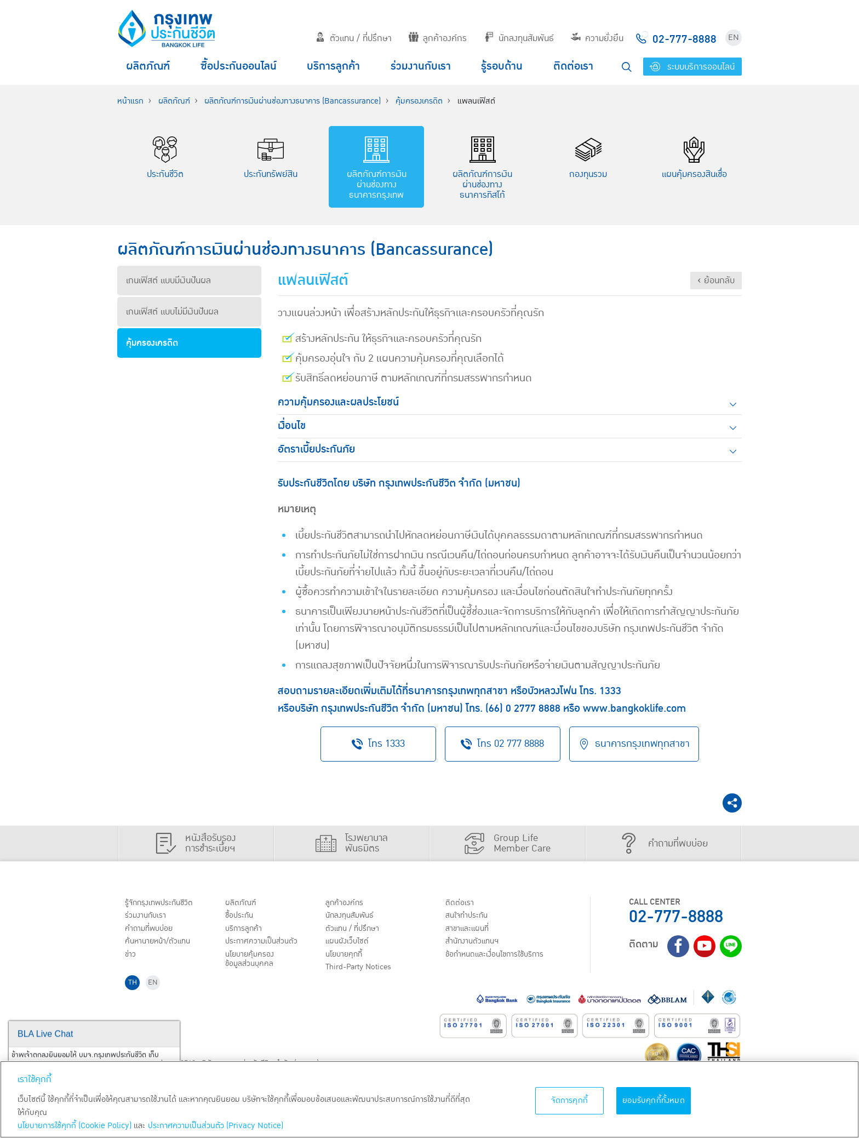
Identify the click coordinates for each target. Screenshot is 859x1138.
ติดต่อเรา (573, 66)
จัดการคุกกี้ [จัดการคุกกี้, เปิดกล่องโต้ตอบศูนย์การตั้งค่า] (569, 1100)
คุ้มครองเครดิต (419, 101)
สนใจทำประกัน (470, 916)
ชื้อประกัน (241, 916)
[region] (429, 1099)
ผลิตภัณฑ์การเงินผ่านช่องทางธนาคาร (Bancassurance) (292, 101)
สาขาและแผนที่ (470, 929)
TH (134, 989)
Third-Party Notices (363, 972)
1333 (610, 691)
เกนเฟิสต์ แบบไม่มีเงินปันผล (172, 312)
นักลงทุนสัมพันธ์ (519, 38)
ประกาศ (265, 944)
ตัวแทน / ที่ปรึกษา (354, 38)
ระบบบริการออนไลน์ (692, 67)
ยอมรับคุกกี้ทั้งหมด (653, 1100)
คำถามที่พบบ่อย (152, 929)
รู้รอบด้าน (502, 66)
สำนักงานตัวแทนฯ (476, 944)
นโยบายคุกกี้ (347, 957)
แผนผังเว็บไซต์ (350, 944)
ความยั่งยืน (597, 38)
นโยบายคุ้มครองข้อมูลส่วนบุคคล (253, 963)
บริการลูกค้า (333, 66)
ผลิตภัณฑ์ (148, 66)
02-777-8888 (676, 916)
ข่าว (132, 957)
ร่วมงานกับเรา (421, 66)
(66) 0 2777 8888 (522, 708)
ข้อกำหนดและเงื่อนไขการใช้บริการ (501, 957)
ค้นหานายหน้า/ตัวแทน (162, 944)
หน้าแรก (130, 101)
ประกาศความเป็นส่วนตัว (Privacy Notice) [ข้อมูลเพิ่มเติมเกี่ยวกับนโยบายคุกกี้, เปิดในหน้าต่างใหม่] (215, 1125)
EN (733, 37)
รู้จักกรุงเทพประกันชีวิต (162, 901)
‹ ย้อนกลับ (716, 280)
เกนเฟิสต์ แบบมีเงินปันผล (168, 280)
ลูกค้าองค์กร (438, 38)
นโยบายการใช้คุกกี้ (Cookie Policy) (74, 1125)
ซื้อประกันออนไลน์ (239, 66)
